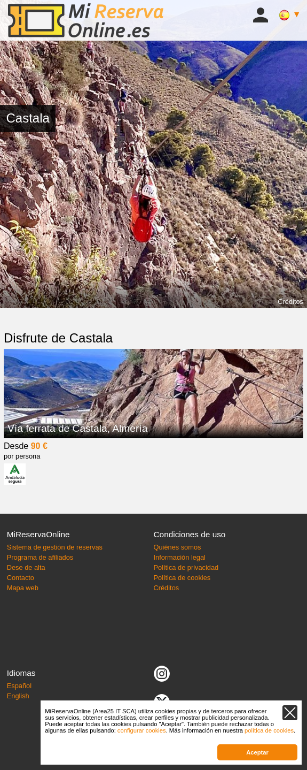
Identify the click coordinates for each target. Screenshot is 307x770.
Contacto (20, 578)
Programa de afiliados (40, 557)
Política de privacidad (186, 567)
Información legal (180, 557)
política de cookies (269, 730)
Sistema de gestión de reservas (55, 547)
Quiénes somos (177, 547)
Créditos (290, 302)
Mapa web (22, 588)
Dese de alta (26, 567)
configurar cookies (141, 730)
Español (19, 686)
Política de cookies (182, 578)
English (18, 696)
